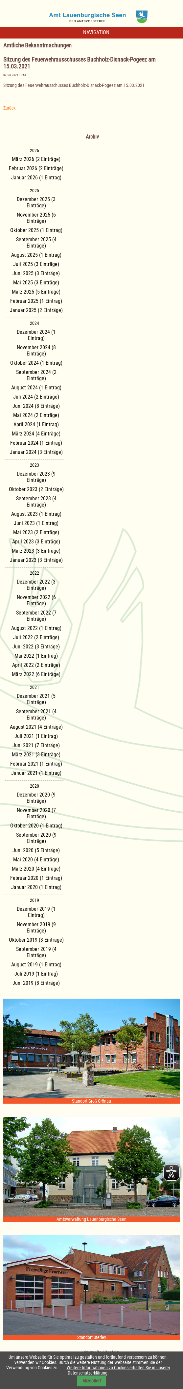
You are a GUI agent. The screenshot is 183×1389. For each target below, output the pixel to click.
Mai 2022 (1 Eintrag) (36, 656)
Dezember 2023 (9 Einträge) (36, 477)
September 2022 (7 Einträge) (36, 616)
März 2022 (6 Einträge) (36, 674)
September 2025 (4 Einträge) (36, 242)
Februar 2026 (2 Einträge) (36, 168)
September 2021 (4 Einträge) (36, 714)
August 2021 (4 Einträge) (36, 727)
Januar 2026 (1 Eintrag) (36, 177)
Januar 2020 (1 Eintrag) (36, 887)
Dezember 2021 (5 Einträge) (36, 699)
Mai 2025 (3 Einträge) (36, 282)
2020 (34, 786)
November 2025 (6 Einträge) (36, 218)
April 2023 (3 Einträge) (36, 541)
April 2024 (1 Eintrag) (36, 424)
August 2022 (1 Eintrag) (36, 628)
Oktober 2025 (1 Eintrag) (36, 230)
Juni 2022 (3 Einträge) (36, 646)
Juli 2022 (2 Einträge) (36, 637)
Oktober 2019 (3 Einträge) (36, 940)
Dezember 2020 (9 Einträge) (36, 798)
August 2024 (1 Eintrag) (36, 387)
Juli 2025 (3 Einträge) (36, 264)
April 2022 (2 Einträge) (36, 665)
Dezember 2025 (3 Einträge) (36, 202)
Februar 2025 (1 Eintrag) (36, 301)
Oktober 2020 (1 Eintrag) (36, 826)
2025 (34, 190)
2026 (34, 150)
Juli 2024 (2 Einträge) (36, 397)
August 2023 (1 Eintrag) (36, 514)
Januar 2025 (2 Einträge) (36, 310)
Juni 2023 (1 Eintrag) (36, 523)
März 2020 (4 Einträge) (36, 869)
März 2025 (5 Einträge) (36, 292)
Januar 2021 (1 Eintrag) (36, 773)
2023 (34, 465)
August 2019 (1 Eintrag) (36, 964)
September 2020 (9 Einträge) (36, 838)
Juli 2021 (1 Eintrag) (36, 736)
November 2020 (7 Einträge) (36, 813)
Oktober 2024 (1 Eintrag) (36, 363)
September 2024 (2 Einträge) (36, 375)
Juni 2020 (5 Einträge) (36, 850)
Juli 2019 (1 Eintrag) (36, 974)
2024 (34, 323)
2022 (34, 573)
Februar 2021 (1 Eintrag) (36, 764)
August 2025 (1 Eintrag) (36, 255)
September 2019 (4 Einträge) (36, 952)
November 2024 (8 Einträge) (36, 350)
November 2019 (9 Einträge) (36, 927)
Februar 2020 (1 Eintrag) (36, 878)
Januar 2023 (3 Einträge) (36, 560)
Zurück (9, 108)
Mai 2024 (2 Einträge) (36, 415)
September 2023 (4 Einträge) (36, 501)
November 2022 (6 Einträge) (36, 600)
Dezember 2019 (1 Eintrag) (36, 912)
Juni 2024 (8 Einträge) (36, 406)
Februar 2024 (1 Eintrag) (36, 443)
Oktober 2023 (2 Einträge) (36, 489)
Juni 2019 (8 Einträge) (36, 983)
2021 (34, 687)
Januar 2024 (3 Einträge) (36, 452)
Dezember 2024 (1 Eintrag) (36, 335)
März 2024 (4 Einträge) (36, 434)
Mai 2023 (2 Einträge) (36, 532)
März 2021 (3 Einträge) (36, 754)
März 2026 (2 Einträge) (36, 159)
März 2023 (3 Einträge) (36, 551)
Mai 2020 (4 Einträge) (36, 859)
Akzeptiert (91, 1380)
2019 (34, 900)
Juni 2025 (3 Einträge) (36, 273)
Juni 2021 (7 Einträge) (36, 745)
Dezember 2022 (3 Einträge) (36, 585)
